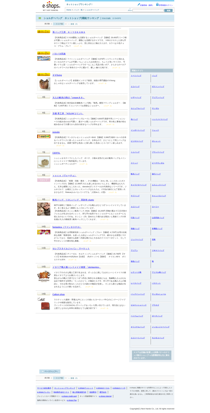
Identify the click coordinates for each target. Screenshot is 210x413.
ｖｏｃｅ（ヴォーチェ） (64, 175)
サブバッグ (135, 196)
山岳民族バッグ (158, 218)
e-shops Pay (72, 400)
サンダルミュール (159, 294)
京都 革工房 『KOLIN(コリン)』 (68, 113)
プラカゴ (155, 305)
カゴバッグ (135, 207)
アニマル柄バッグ (159, 272)
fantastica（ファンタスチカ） (67, 227)
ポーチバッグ (157, 316)
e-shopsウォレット (85, 388)
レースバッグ (136, 283)
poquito (56, 132)
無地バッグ (135, 261)
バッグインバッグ (138, 294)
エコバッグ (135, 87)
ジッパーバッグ (137, 239)
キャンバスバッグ (159, 196)
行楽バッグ (135, 218)
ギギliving (57, 75)
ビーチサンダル (158, 163)
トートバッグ (136, 76)
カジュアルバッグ (138, 108)
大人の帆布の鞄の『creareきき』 (68, 97)
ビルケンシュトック (139, 305)
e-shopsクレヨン (43, 392)
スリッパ (134, 163)
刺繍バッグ (135, 229)
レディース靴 (136, 272)
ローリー (155, 207)
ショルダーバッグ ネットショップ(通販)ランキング (71, 18)
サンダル (155, 108)
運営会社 (102, 392)
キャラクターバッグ (139, 185)
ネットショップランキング (64, 388)
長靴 (153, 239)
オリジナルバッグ (138, 327)
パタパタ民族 (59, 53)
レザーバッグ (136, 97)
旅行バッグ (156, 174)
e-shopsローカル (103, 388)
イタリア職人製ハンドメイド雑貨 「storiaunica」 (76, 267)
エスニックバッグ (159, 185)
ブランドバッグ (158, 152)
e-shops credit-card (69, 396)
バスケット (156, 283)
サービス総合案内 (44, 388)
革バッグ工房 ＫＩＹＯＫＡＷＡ (68, 32)
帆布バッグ (135, 174)
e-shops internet (105, 396)
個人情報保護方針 (79, 392)
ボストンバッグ (158, 87)
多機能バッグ (157, 229)
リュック (155, 130)
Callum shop (58, 294)
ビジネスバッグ (137, 141)
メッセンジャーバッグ (160, 327)
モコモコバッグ (158, 338)
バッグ (154, 76)
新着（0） (75, 24)
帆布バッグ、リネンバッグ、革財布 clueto (73, 200)
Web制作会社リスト (61, 392)
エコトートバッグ (138, 338)
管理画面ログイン (164, 5)
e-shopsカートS (119, 388)
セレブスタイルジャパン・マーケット (71, 248)
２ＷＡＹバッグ (158, 250)
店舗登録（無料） (145, 5)
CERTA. (56, 153)
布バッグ (134, 119)
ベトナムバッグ (137, 316)
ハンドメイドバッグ (160, 119)
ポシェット (156, 141)
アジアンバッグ (158, 97)
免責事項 (92, 392)
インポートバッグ (138, 130)
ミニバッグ (135, 152)
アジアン (134, 250)
